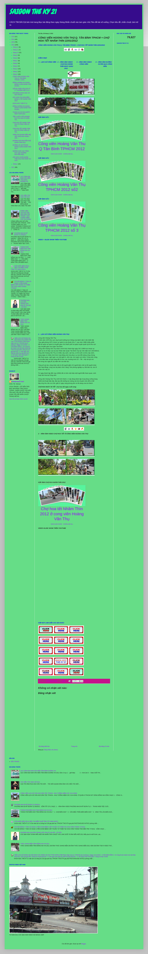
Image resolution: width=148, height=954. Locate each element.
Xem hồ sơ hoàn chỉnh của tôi (18, 399)
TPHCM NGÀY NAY (18, 381)
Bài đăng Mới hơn (44, 746)
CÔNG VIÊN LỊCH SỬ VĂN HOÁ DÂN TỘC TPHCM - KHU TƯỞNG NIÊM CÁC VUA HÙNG (25, 215)
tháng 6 (15, 63)
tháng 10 (16, 52)
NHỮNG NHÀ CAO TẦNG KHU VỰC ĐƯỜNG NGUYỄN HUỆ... (21, 152)
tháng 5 (15, 66)
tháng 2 (15, 74)
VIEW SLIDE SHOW (56, 154)
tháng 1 (15, 164)
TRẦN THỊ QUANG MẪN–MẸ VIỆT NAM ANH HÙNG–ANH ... (22, 136)
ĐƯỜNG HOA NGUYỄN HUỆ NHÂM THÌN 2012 (22, 141)
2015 (13, 36)
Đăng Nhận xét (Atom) (51, 750)
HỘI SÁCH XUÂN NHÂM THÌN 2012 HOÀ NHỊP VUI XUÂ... (22, 158)
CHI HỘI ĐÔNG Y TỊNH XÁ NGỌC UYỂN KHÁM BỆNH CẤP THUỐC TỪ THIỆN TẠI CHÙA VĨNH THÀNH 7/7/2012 (21, 285)
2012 (13, 45)
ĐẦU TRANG (15, 761)
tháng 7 (15, 60)
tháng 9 (15, 55)
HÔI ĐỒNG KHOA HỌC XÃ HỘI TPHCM (21, 93)
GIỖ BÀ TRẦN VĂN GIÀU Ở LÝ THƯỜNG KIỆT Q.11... (22, 89)
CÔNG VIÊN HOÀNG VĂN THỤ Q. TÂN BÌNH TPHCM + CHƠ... (21, 78)
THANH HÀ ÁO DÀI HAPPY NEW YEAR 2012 (21, 113)
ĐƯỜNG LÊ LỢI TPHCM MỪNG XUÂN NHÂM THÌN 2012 (22, 146)
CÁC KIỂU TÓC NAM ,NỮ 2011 (25, 196)
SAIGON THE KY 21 (32, 11)
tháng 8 (15, 58)
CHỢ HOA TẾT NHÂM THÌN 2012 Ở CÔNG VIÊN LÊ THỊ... (21, 124)
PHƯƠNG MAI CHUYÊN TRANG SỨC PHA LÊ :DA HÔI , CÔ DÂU (25, 304)
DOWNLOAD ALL (68, 154)
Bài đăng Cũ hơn (104, 746)
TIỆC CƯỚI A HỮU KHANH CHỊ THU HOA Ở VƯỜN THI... (21, 118)
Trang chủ (74, 746)
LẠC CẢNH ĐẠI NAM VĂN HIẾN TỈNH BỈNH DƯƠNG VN (25, 179)
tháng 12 (16, 47)
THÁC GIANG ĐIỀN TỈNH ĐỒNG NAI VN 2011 (25, 322)
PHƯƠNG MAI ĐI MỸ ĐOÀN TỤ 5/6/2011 (21, 234)
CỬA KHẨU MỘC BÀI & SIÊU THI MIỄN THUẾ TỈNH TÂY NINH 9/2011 (20, 267)
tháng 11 (16, 50)
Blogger (83, 944)
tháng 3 (15, 71)
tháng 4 (15, 69)
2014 (13, 39)
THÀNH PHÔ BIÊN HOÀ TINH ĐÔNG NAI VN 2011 (25, 249)
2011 (13, 167)
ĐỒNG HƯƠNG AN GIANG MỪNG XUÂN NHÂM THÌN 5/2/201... (22, 84)
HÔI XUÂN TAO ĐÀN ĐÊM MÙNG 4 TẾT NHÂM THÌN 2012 (22, 99)
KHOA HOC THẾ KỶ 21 (20, 103)
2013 (13, 42)
